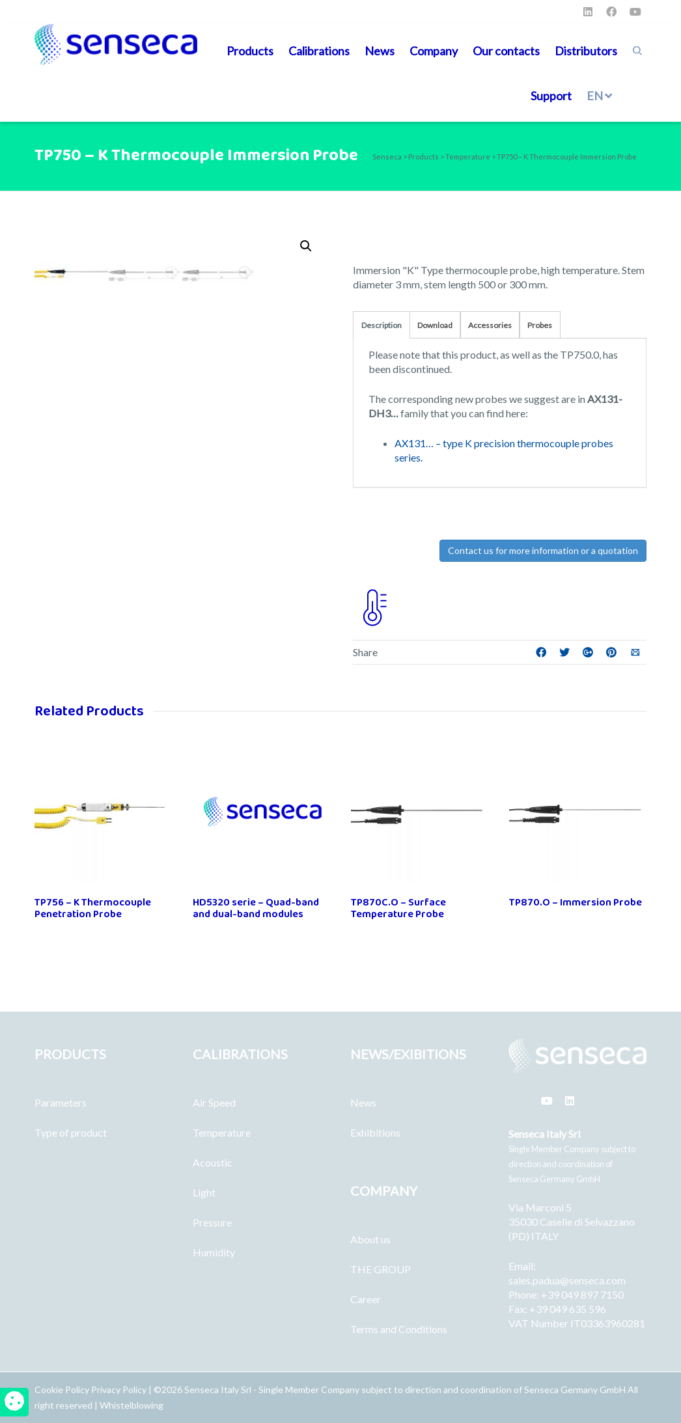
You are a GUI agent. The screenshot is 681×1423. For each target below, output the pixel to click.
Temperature (222, 1132)
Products (250, 51)
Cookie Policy (63, 1389)
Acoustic (212, 1162)
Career (365, 1299)
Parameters (61, 1102)
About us (370, 1239)
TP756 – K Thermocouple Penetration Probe (93, 908)
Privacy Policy (118, 1389)
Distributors (586, 51)
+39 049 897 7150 (582, 1294)
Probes (539, 325)
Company (434, 51)
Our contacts (506, 51)
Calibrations (319, 51)
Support (551, 96)
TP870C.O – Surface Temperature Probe (398, 908)
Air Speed (214, 1102)
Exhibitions (375, 1132)
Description (381, 325)
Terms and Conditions (398, 1329)
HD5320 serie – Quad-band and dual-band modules (256, 908)
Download (434, 325)
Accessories (490, 325)
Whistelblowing (131, 1405)
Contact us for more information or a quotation (543, 550)
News (380, 51)
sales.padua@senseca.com (567, 1280)
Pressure (212, 1222)
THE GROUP (380, 1269)
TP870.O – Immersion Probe (575, 902)
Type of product (71, 1132)
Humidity (214, 1252)
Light (204, 1192)
